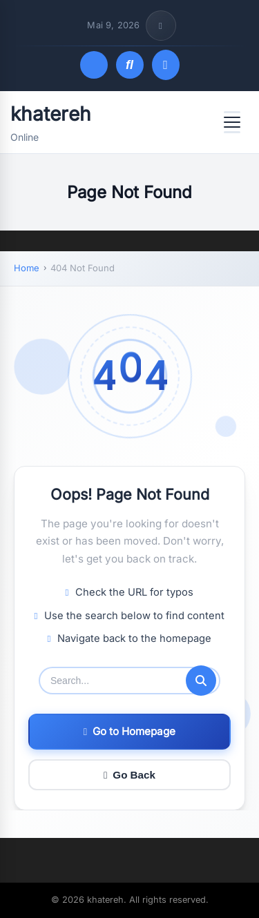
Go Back (129, 775)
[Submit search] (201, 680)
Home (26, 267)
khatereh (50, 114)
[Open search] (130, 65)
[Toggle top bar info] (161, 25)
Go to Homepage (129, 731)
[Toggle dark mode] (94, 65)
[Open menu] (232, 122)
